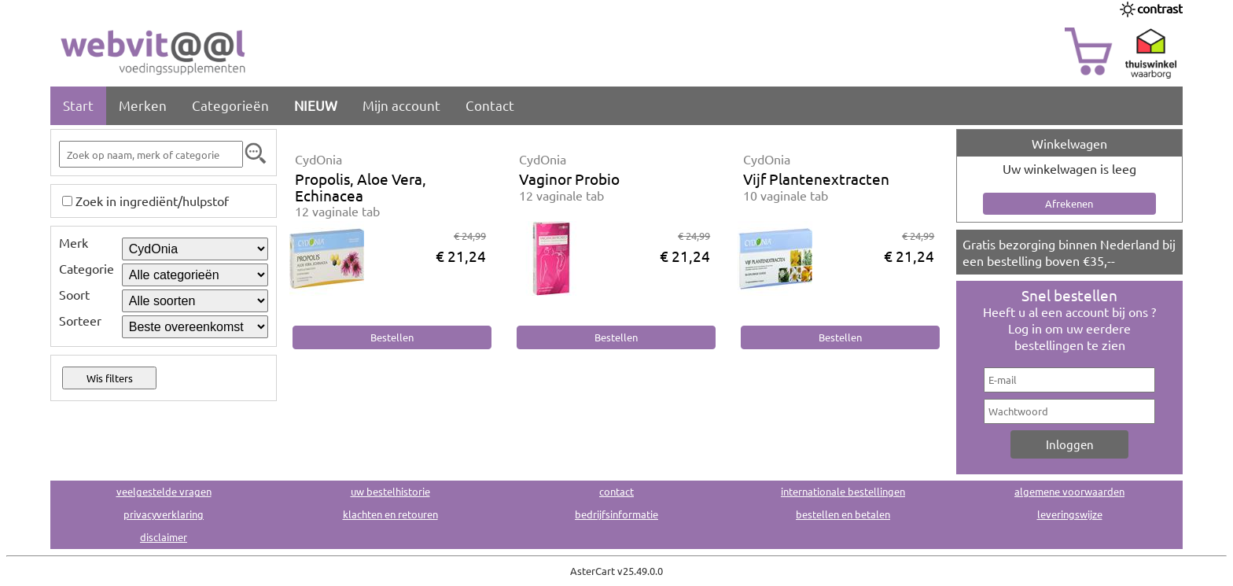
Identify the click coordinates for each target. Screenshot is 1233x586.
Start (78, 105)
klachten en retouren (390, 514)
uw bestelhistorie (390, 491)
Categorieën (230, 105)
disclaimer (163, 537)
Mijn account (401, 105)
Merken (143, 105)
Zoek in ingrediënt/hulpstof (152, 200)
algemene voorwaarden (1069, 491)
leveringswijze (1069, 514)
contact (616, 491)
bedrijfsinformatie (616, 514)
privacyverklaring (163, 514)
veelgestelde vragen (164, 491)
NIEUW (315, 105)
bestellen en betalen (843, 514)
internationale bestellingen (843, 491)
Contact (490, 105)
